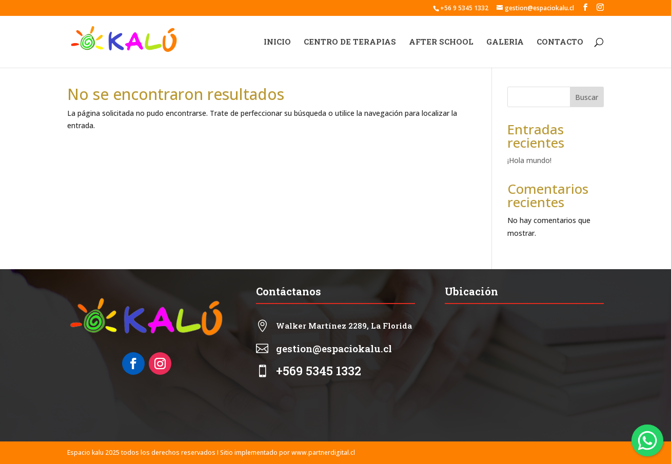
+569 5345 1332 (318, 370)
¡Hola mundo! (529, 160)
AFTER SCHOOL (441, 42)
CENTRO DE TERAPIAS (350, 42)
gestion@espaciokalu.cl (334, 348)
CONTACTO (560, 42)
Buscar (586, 97)
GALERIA (505, 42)
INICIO (277, 42)
